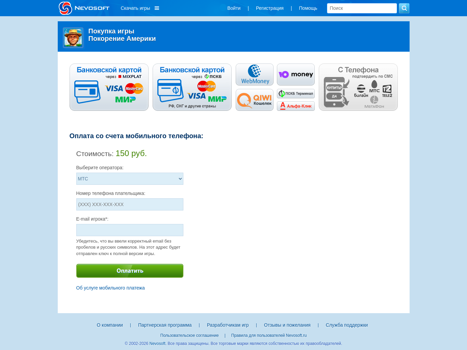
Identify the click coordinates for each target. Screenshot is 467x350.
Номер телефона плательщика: (111, 193)
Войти (233, 8)
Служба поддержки (347, 325)
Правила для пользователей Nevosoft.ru (269, 335)
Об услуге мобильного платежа (110, 288)
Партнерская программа (165, 325)
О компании (110, 325)
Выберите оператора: (100, 167)
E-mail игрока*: (92, 219)
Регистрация (270, 8)
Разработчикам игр (228, 325)
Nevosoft (157, 343)
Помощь (308, 8)
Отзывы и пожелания (287, 325)
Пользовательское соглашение (189, 335)
